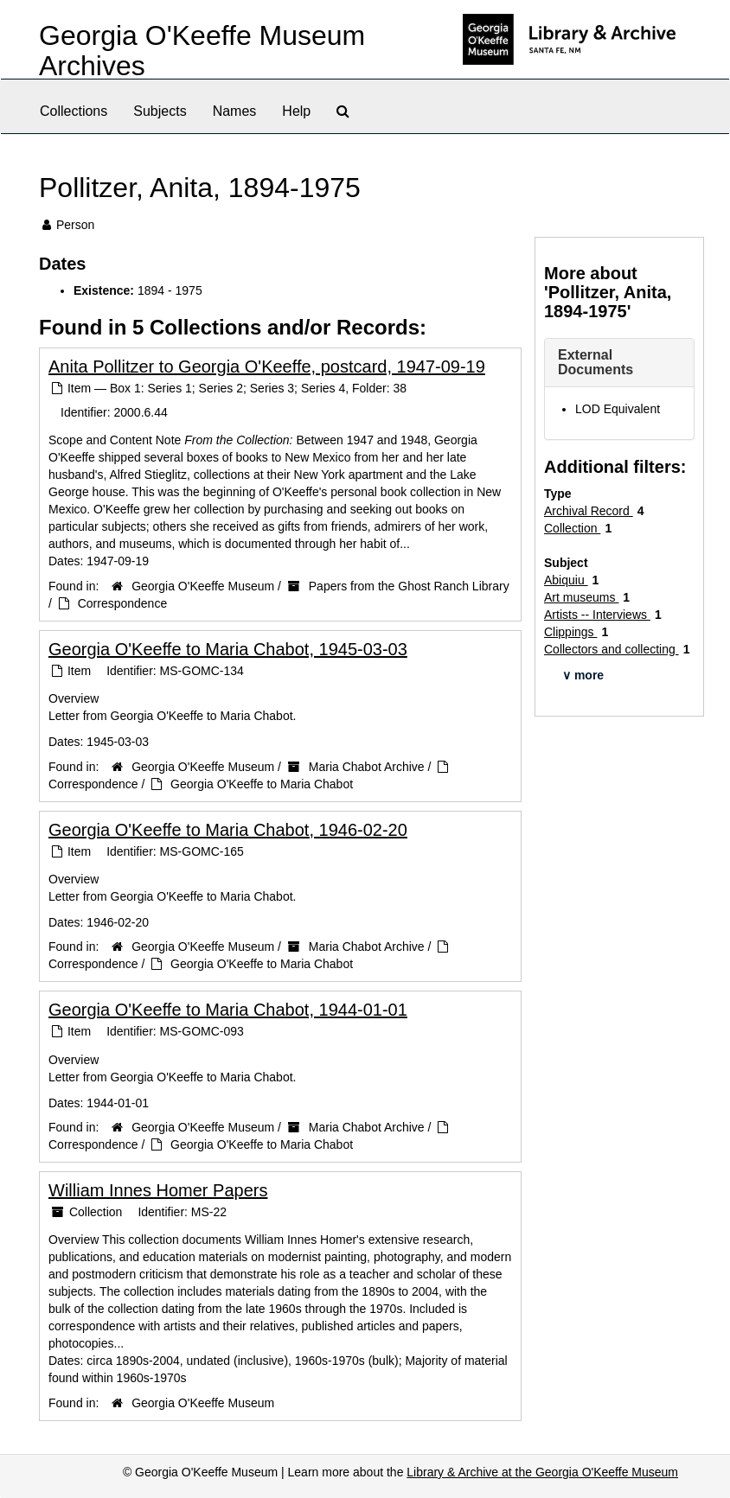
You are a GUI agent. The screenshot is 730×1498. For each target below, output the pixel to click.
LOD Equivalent (617, 409)
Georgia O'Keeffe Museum (202, 586)
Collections (73, 111)
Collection (572, 528)
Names (235, 111)
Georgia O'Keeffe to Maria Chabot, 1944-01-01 (227, 1009)
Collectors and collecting (611, 649)
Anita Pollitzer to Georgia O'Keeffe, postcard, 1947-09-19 (266, 366)
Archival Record (588, 511)
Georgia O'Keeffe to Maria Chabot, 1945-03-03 (227, 649)
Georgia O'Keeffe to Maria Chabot (261, 784)
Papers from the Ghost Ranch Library (409, 586)
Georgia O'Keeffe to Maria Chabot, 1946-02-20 (227, 829)
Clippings (570, 632)
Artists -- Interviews (597, 615)
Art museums (581, 597)
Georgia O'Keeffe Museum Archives (202, 50)
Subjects (159, 111)
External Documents (595, 362)
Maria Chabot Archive (367, 767)
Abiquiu (566, 580)
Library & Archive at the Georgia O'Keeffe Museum (542, 1472)
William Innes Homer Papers (157, 1190)
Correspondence (123, 603)
